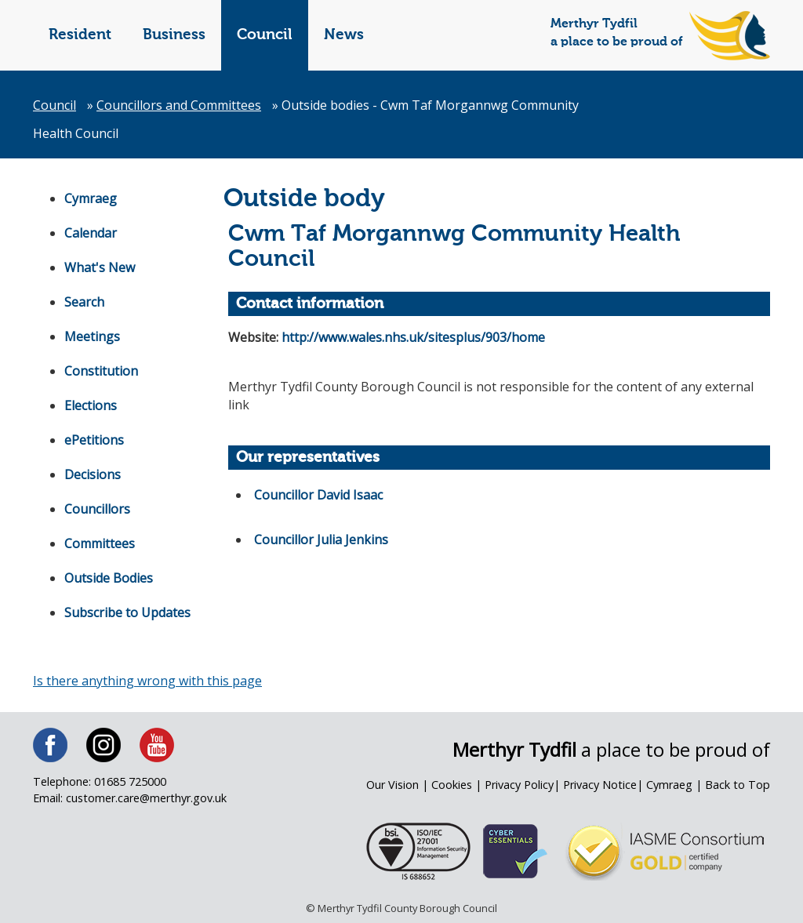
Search (84, 302)
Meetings (92, 336)
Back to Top (737, 784)
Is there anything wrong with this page (147, 680)
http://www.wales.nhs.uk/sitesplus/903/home (413, 337)
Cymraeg (90, 198)
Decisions (92, 474)
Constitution (101, 371)
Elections (90, 405)
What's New (99, 267)
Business (174, 34)
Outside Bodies (108, 578)
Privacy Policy (519, 784)
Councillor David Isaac (318, 494)
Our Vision (392, 784)
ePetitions (94, 440)
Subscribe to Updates (127, 612)
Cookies (451, 784)
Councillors (97, 509)
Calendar (90, 233)
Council (264, 34)
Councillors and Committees (178, 105)
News (344, 34)
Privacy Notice (600, 784)
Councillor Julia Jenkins (321, 539)
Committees (99, 543)
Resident (80, 34)
